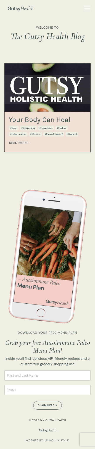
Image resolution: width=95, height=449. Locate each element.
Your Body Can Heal (39, 120)
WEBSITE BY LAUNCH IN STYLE (47, 440)
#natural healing (54, 134)
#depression (28, 128)
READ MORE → (20, 143)
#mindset (35, 134)
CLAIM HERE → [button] (47, 405)
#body (13, 128)
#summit (72, 134)
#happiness (46, 128)
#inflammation (18, 134)
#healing (61, 128)
